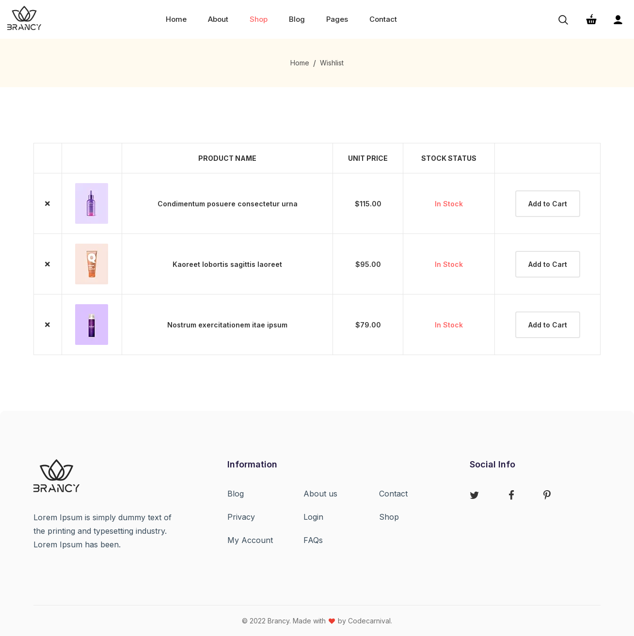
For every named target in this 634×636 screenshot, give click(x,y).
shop (259, 19)
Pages (337, 19)
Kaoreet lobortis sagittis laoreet (227, 264)
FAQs (313, 540)
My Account (250, 540)
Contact (383, 19)
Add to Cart (547, 204)
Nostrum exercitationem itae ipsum (227, 325)
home (176, 19)
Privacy (241, 517)
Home (299, 63)
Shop (389, 517)
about (218, 19)
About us (320, 493)
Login (313, 517)
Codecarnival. (370, 621)
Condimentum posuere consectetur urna (228, 204)
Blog (297, 19)
